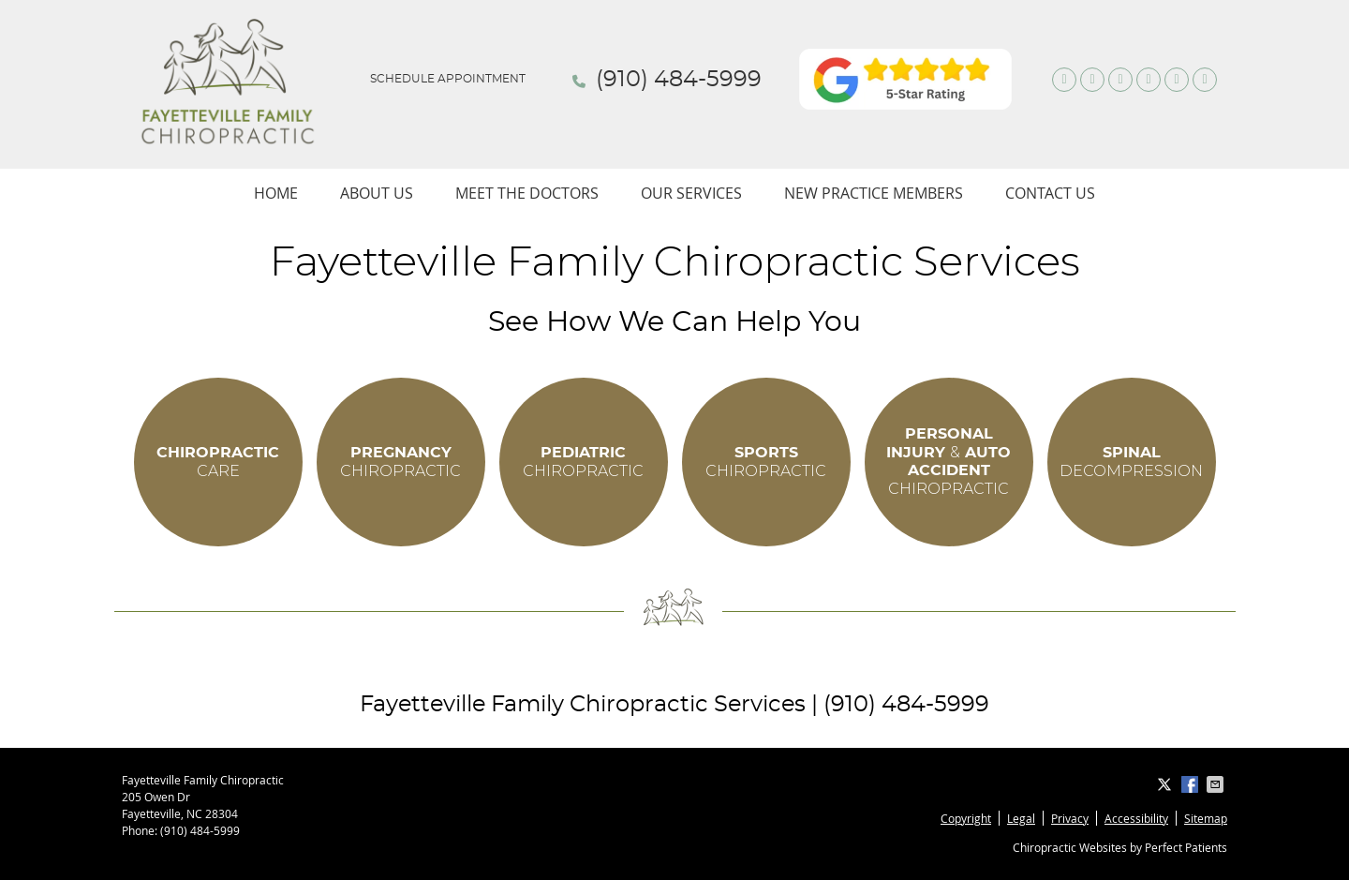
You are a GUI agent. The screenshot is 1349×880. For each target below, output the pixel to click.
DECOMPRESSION (1131, 462)
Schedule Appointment (448, 78)
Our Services (691, 193)
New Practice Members (873, 193)
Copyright (966, 818)
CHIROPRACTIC (400, 462)
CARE (217, 462)
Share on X (1166, 784)
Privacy (1070, 818)
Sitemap (1205, 818)
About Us (376, 193)
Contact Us (1050, 193)
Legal (1021, 818)
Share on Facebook (1191, 784)
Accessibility (1136, 818)
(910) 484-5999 (679, 79)
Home (276, 193)
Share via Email (1217, 784)
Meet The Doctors (527, 193)
